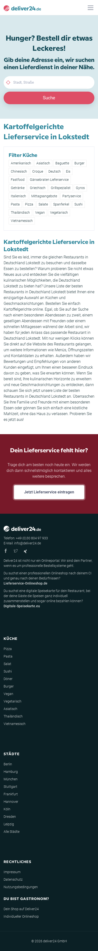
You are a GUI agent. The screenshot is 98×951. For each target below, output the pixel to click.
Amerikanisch (21, 163)
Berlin (8, 764)
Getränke (18, 188)
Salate (43, 204)
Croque (37, 171)
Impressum (12, 872)
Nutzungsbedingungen (21, 887)
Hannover (11, 802)
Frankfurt (11, 794)
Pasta (15, 204)
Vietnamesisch (22, 221)
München (11, 779)
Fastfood (18, 180)
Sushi (78, 204)
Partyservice (71, 196)
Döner (8, 679)
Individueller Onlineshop (21, 916)
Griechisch (38, 188)
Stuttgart (10, 787)
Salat (7, 664)
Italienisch (18, 196)
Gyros (80, 188)
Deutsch (54, 171)
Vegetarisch (59, 212)
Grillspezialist (61, 188)
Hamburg (11, 772)
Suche (49, 98)
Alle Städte (12, 832)
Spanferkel (61, 204)
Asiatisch (43, 163)
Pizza (29, 204)
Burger (79, 163)
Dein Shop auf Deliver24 (21, 909)
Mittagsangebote (44, 196)
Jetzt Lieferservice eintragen (49, 492)
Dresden (10, 817)
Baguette (62, 163)
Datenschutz (13, 879)
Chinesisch (19, 171)
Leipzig (9, 824)
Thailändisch (20, 212)
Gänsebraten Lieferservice (49, 180)
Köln (7, 809)
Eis (68, 171)
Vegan (40, 212)
